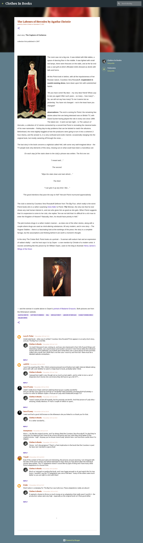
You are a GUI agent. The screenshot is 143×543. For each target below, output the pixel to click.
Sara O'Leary (28, 387)
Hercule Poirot (56, 315)
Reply (25, 360)
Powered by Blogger (71, 540)
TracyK (26, 457)
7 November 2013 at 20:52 (49, 417)
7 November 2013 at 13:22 (37, 364)
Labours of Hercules (69, 315)
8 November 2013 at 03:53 (36, 457)
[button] (18, 28)
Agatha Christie (23, 315)
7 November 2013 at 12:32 (49, 344)
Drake (25, 485)
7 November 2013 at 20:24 (41, 411)
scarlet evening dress (86, 315)
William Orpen (22, 317)
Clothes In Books (18, 3)
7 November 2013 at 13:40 (49, 372)
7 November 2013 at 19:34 (41, 387)
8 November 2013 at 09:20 (49, 468)
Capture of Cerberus (37, 315)
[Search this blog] (131, 3)
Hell (47, 315)
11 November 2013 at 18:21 (50, 491)
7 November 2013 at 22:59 (49, 442)
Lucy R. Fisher (28, 336)
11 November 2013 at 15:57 (36, 485)
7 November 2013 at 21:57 (40, 430)
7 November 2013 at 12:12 (41, 336)
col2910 (26, 364)
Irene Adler (52, 207)
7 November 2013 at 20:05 (49, 396)
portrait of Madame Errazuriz (64, 309)
